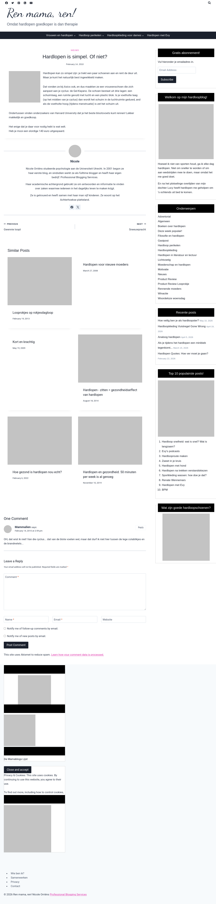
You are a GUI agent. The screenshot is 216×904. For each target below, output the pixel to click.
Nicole (74, 161)
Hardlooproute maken (175, 456)
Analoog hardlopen (169, 337)
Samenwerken (19, 877)
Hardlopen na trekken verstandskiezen (184, 470)
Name (9, 619)
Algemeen (164, 221)
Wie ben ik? (17, 873)
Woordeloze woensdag (171, 298)
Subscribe (167, 79)
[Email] (31, 3)
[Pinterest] (18, 3)
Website (107, 619)
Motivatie (163, 269)
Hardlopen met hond (174, 465)
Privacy (15, 881)
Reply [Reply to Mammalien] (141, 527)
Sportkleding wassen (174, 475)
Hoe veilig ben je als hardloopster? (178, 320)
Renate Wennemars (174, 480)
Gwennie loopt (38, 226)
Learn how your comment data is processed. (77, 654)
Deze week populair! (170, 231)
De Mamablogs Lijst (16, 759)
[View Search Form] (209, 3)
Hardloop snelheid (172, 441)
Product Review (167, 279)
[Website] (123, 619)
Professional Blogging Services (68, 894)
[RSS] (25, 3)
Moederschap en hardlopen (174, 264)
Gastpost (163, 240)
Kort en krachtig (24, 342)
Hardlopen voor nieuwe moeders (105, 264)
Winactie (163, 293)
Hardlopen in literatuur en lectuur (177, 255)
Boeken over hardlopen (172, 226)
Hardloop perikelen (169, 245)
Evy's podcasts (171, 451)
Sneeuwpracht (112, 226)
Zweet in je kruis (171, 460)
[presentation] (40, 281)
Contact (15, 886)
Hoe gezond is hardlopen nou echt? (37, 472)
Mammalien (23, 527)
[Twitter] (12, 3)
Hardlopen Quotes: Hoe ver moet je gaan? (183, 353)
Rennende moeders (169, 288)
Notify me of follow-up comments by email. (32, 628)
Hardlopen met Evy (158, 35)
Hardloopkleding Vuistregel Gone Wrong (182, 326)
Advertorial (164, 216)
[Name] (26, 619)
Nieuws (75, 50)
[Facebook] (6, 3)
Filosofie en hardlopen (171, 235)
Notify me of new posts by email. (26, 636)
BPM (165, 489)
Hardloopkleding (167, 250)
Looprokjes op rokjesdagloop (33, 312)
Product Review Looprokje (173, 283)
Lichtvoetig (164, 259)
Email (58, 619)
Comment (12, 577)
